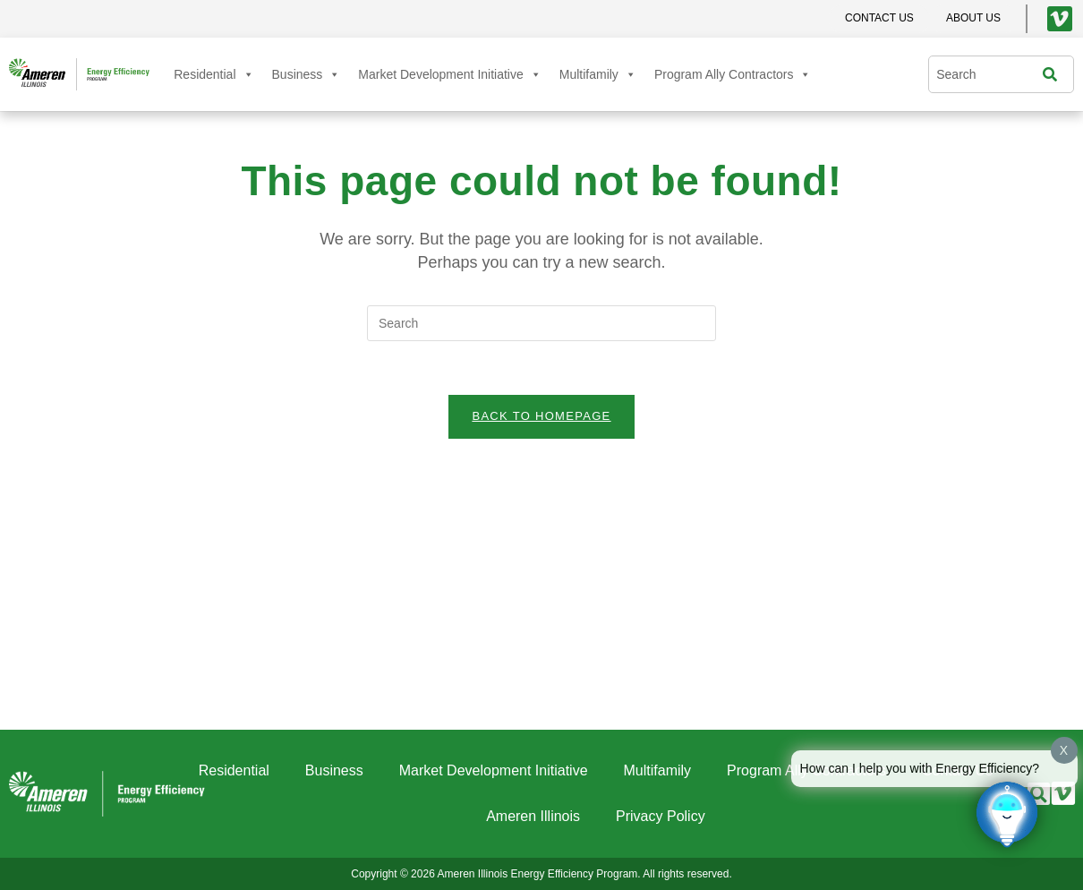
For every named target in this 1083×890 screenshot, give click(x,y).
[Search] (1054, 74)
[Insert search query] (541, 323)
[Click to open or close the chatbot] (1007, 814)
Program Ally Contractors (733, 74)
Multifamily (597, 74)
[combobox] (989, 74)
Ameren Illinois (533, 816)
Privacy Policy (660, 816)
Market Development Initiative (449, 74)
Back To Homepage (541, 417)
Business (306, 74)
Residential (213, 74)
